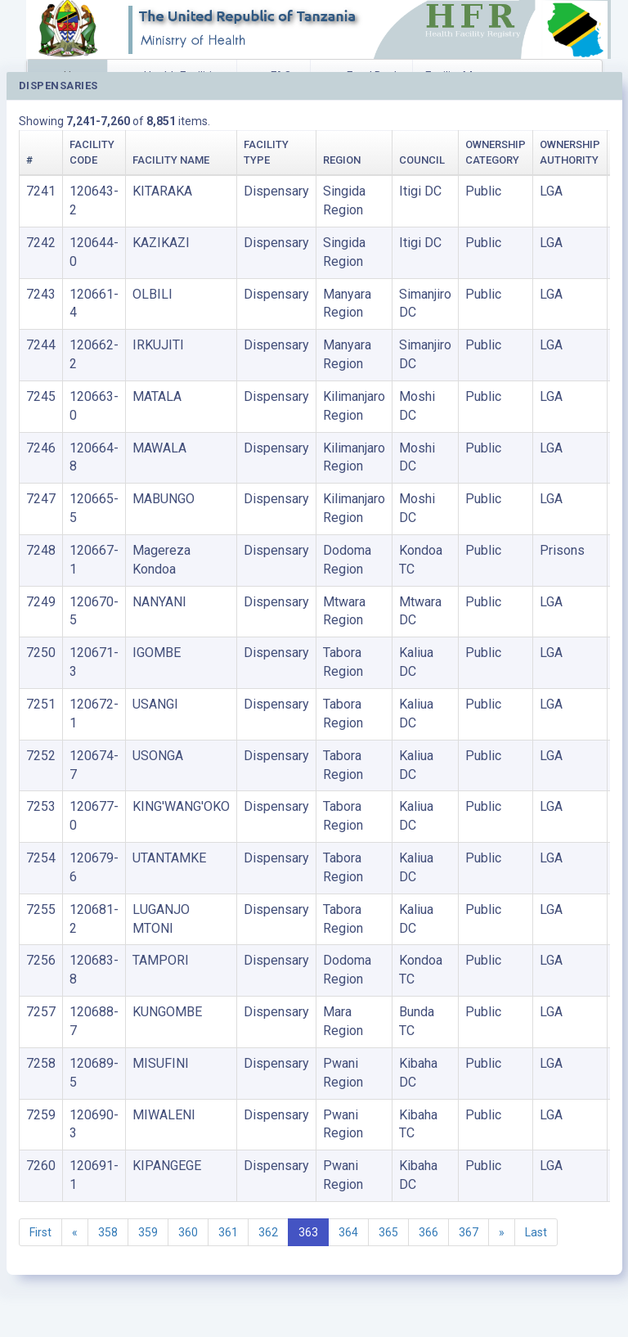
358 (108, 1232)
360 (188, 1232)
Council (422, 160)
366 (428, 1232)
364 (348, 1232)
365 (388, 1232)
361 (228, 1232)
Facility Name (170, 160)
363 (308, 1232)
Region (342, 160)
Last (536, 1232)
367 (468, 1232)
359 (148, 1232)
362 (268, 1232)
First (40, 1232)
